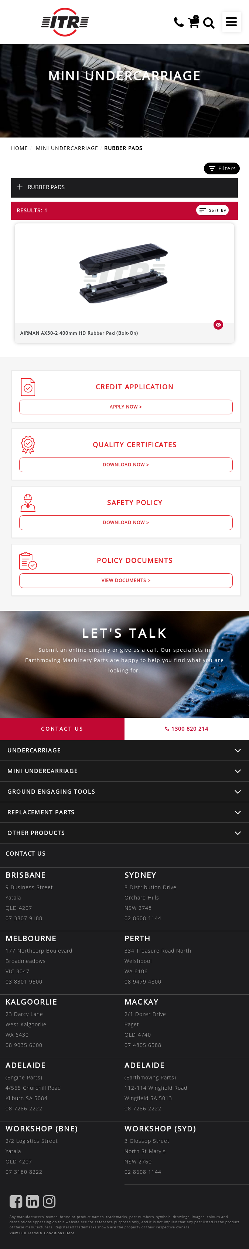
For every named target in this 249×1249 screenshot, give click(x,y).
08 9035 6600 (24, 1044)
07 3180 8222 (24, 1171)
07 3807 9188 (24, 918)
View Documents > (126, 580)
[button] (209, 22)
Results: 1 (32, 210)
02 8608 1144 (142, 918)
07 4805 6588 (142, 1044)
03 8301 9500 (24, 981)
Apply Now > (126, 407)
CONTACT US (62, 728)
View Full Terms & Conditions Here (42, 1233)
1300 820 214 (186, 728)
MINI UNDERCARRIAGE (67, 148)
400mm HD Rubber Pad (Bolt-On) (79, 333)
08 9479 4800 (142, 981)
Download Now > (126, 465)
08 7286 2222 (24, 1108)
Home (19, 148)
